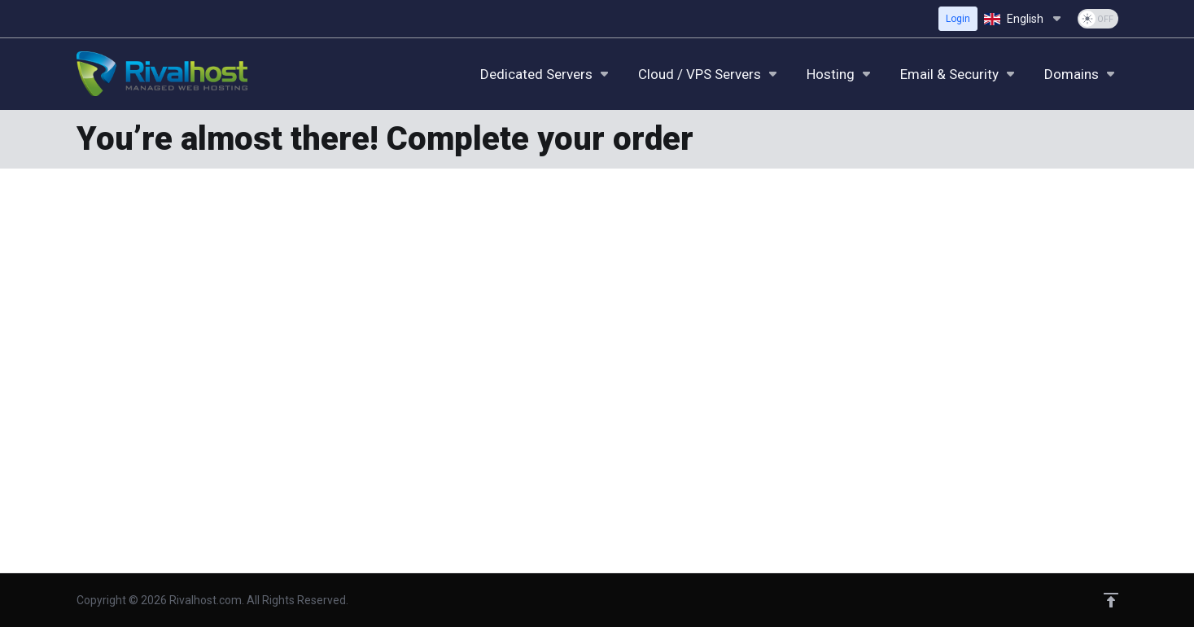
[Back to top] (1111, 600)
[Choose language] (1024, 18)
